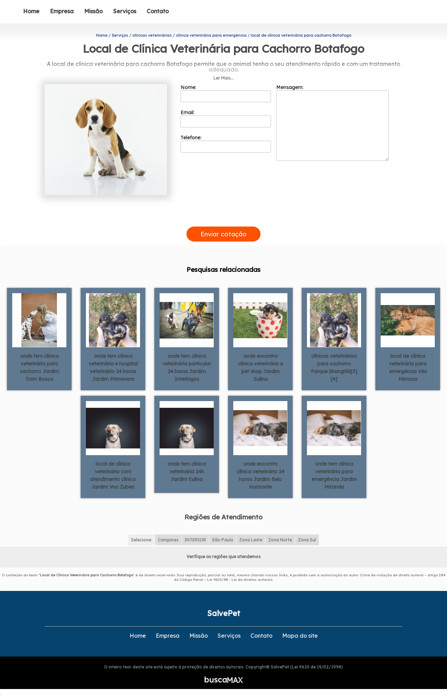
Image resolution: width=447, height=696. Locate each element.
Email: (226, 118)
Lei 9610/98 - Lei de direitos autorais (240, 579)
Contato (158, 11)
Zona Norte (280, 539)
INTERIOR (195, 539)
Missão (93, 11)
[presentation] (223, 218)
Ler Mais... (223, 78)
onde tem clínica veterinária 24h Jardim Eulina (187, 471)
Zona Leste (250, 539)
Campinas (168, 539)
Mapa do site (300, 635)
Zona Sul (307, 539)
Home (31, 11)
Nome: (226, 93)
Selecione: (141, 539)
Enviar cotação (223, 234)
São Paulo (222, 539)
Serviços (124, 11)
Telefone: (226, 143)
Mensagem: (332, 122)
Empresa (62, 11)
